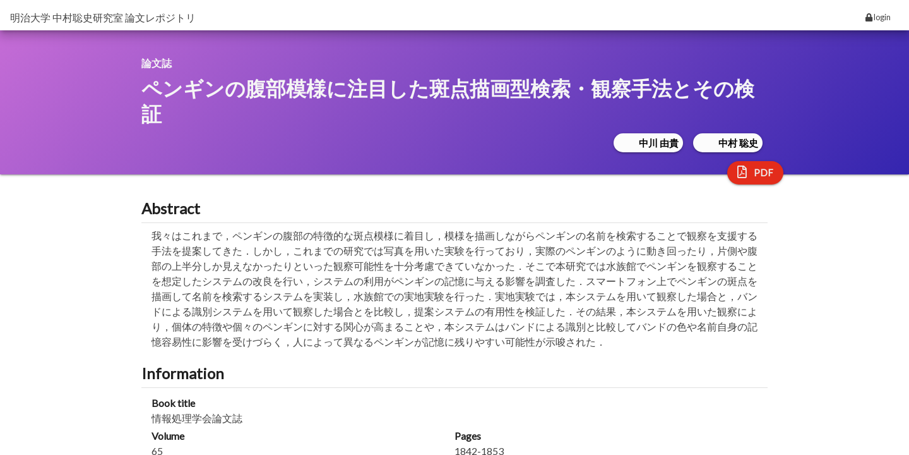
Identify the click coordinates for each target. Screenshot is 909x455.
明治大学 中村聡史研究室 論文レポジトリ (103, 17)
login (878, 17)
